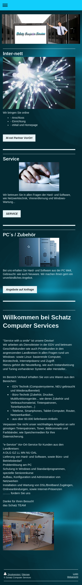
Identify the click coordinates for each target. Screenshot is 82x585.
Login (75, 574)
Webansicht (72, 577)
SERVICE (12, 213)
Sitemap (26, 574)
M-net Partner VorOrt (19, 137)
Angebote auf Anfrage (20, 289)
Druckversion (12, 574)
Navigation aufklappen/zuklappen (41, 5)
